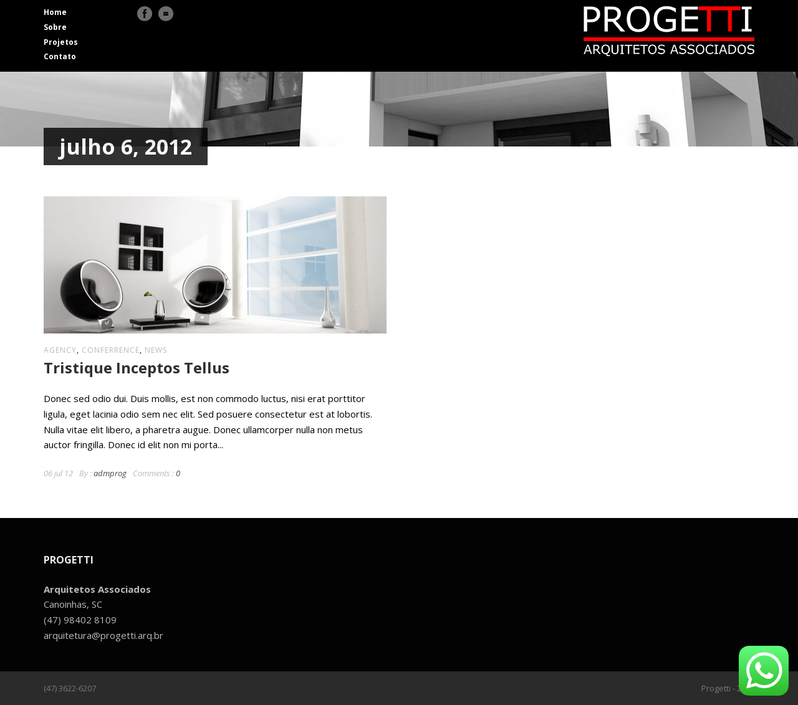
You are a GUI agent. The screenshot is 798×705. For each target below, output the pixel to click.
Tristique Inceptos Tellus (136, 367)
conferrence (111, 350)
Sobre (55, 27)
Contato (60, 56)
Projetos (61, 42)
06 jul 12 (58, 473)
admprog (110, 473)
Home (55, 12)
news (156, 350)
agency (60, 350)
